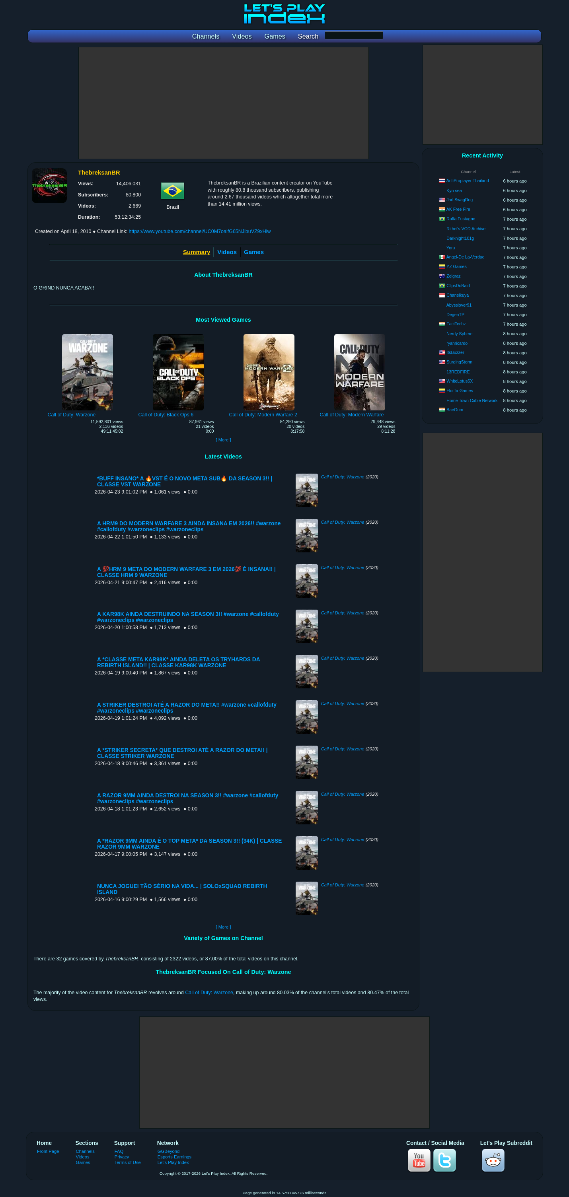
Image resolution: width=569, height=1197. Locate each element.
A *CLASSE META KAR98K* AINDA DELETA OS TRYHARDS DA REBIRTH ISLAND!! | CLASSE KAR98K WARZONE (178, 662)
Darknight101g (460, 238)
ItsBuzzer (455, 352)
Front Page (48, 1151)
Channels (85, 1151)
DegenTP (455, 314)
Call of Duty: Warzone (342, 476)
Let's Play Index (173, 1162)
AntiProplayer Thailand (467, 180)
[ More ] (223, 439)
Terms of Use (128, 1162)
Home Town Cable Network (471, 400)
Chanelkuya (457, 295)
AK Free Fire (458, 209)
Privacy (122, 1156)
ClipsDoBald (458, 285)
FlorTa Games (459, 390)
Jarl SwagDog (459, 199)
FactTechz (456, 323)
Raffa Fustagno (460, 218)
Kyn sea (454, 190)
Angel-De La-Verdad (465, 257)
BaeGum (454, 409)
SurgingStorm (459, 361)
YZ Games (456, 266)
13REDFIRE (458, 371)
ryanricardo (457, 343)
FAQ (119, 1151)
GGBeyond (169, 1151)
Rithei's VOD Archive (465, 228)
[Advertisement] (223, 103)
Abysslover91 (459, 305)
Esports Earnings (174, 1156)
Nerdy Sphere (459, 333)
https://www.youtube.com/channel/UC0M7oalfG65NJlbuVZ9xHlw (200, 231)
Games (254, 252)
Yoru (450, 247)
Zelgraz (453, 276)
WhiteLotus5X (459, 381)
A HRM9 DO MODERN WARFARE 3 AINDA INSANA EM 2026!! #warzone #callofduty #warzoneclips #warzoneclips (189, 526)
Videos (227, 252)
